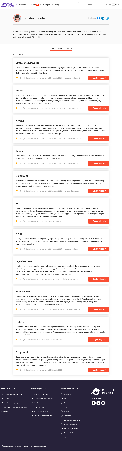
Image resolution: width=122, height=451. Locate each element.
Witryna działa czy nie (44, 416)
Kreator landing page (13, 403)
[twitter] (98, 403)
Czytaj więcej (99, 78)
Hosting (7, 399)
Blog (66, 399)
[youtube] (103, 403)
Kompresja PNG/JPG (43, 394)
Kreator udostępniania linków (47, 407)
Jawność (68, 411)
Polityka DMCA (70, 433)
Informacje (69, 394)
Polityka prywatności (73, 424)
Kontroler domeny (42, 411)
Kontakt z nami (70, 403)
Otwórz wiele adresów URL (46, 420)
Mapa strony (69, 416)
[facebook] (94, 403)
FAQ (66, 407)
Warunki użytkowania (73, 429)
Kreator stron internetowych (17, 394)
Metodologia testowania (74, 420)
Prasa (66, 437)
